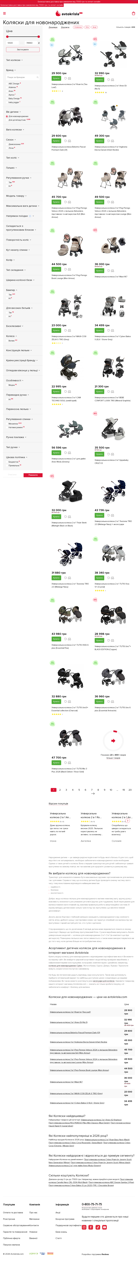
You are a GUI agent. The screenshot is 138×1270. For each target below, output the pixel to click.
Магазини (34, 1219)
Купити (56, 78)
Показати (33, 475)
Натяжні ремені (17, 427)
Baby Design (15, 98)
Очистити (12, 474)
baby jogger (14, 102)
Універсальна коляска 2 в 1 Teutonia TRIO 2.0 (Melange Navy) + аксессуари (113, 523)
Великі (13, 340)
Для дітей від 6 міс (19, 119)
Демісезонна (16, 144)
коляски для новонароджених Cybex (65, 965)
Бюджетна (14, 461)
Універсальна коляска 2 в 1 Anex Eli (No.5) (111, 87)
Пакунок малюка (11, 1244)
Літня (12, 148)
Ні (10, 186)
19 (123, 789)
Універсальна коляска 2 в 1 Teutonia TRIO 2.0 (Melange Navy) (70, 585)
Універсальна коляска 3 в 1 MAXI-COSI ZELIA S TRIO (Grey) (69, 338)
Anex (12, 91)
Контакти (34, 1225)
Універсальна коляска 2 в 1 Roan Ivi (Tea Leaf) (69, 86)
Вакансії (33, 1238)
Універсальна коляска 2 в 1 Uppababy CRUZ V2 (111, 461)
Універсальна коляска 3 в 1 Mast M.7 (111, 276)
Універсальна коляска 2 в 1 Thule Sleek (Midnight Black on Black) (69, 524)
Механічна (15, 423)
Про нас (33, 1212)
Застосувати (23, 49)
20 (130, 789)
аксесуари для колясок (104, 981)
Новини (33, 1232)
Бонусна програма (65, 1219)
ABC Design (15, 83)
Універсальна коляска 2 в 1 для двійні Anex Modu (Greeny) (69, 460)
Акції (58, 1212)
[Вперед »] (93, 794)
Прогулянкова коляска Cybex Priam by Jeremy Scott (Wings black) (100, 1162)
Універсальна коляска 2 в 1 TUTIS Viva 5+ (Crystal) (112, 585)
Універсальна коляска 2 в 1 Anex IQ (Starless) (101, 1120)
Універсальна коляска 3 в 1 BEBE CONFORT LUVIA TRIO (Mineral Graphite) (112, 399)
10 (111, 789)
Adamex (13, 87)
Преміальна (15, 465)
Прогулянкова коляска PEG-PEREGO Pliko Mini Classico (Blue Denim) (79, 1123)
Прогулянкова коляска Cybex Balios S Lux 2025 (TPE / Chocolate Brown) (81, 1185)
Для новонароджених (18, 116)
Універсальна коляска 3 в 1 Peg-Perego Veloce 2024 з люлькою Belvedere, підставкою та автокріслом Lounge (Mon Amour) (113, 212)
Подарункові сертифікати (68, 1225)
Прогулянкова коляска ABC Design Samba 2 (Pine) (111, 1182)
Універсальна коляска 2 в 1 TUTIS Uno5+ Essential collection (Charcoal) (70, 709)
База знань (61, 1232)
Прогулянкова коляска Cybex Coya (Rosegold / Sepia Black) (75, 1142)
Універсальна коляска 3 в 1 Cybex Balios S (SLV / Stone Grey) (113, 338)
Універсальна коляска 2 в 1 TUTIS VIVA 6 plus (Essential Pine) (70, 646)
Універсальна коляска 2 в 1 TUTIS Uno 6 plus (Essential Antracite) (113, 709)
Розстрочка (9, 1219)
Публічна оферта (11, 1238)
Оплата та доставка (13, 1212)
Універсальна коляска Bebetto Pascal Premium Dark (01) (69, 148)
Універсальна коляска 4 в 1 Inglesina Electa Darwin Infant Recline (111, 148)
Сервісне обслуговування (16, 1225)
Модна (13, 385)
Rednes (105, 1254)
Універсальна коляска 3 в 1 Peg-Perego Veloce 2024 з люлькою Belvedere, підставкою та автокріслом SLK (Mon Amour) (69, 212)
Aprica (12, 94)
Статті (59, 1238)
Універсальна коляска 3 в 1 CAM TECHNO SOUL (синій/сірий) (66, 399)
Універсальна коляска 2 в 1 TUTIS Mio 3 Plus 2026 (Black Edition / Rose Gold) (69, 770)
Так (12, 182)
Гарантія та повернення (15, 1232)
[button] (127, 820)
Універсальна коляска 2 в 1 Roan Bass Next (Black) (107, 1139)
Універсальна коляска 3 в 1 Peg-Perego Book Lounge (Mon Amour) (69, 277)
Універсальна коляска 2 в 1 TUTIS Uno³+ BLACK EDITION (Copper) (113, 648)
